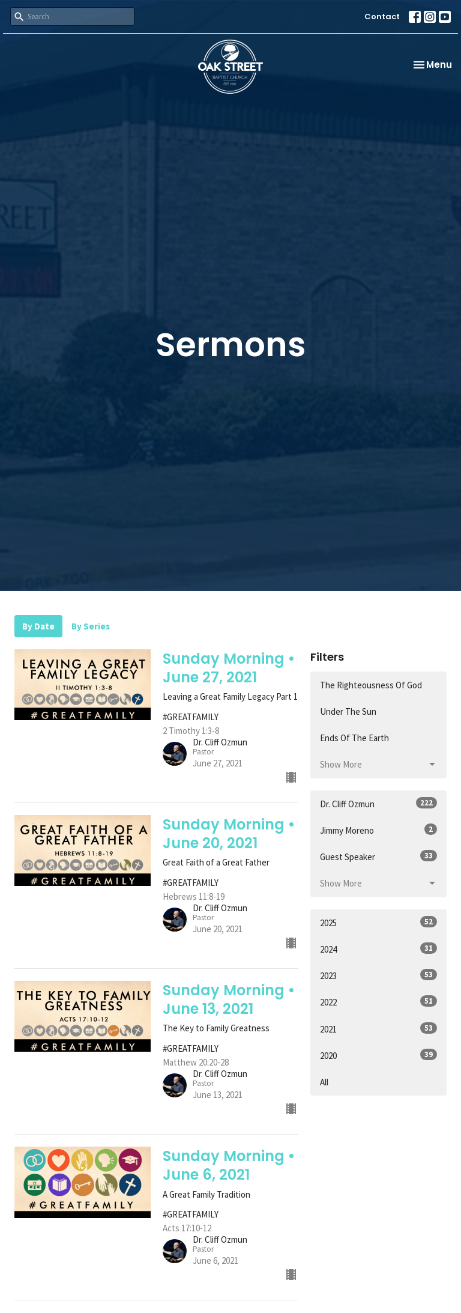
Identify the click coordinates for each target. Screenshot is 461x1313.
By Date (38, 626)
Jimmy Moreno (378, 829)
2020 (378, 1055)
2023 (378, 975)
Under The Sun (348, 711)
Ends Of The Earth (354, 738)
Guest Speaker (378, 856)
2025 (378, 922)
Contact (382, 16)
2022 (378, 1001)
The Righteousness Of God (371, 685)
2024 (378, 948)
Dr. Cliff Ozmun (378, 803)
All (324, 1082)
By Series (90, 626)
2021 (378, 1028)
